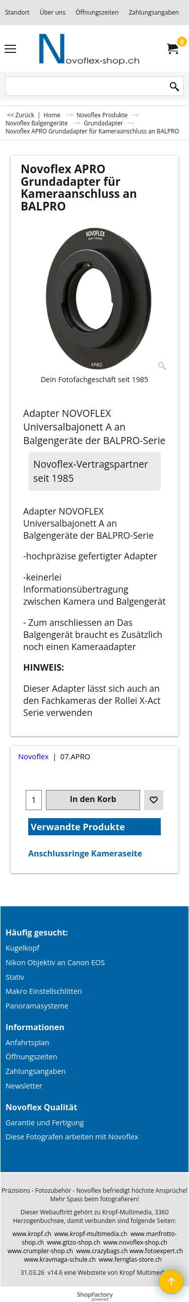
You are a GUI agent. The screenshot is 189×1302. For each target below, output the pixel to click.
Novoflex (33, 756)
